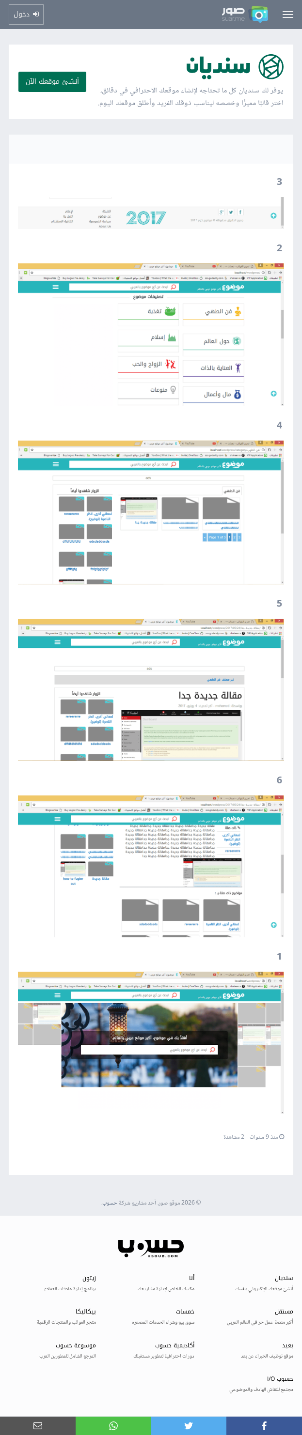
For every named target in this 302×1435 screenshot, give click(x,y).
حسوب (109, 1203)
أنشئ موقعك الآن (52, 81)
